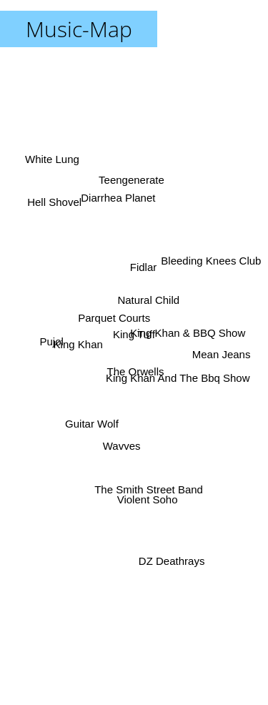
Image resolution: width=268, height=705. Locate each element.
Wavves (118, 444)
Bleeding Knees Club (209, 259)
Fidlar (143, 256)
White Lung (53, 165)
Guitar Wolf (89, 428)
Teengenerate (133, 170)
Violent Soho (144, 496)
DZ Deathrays (169, 557)
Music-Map (79, 29)
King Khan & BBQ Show (191, 336)
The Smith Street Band (148, 474)
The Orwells (139, 374)
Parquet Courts (112, 312)
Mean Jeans (228, 359)
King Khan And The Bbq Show (181, 391)
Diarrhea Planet (117, 200)
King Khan (80, 348)
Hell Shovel (48, 209)
